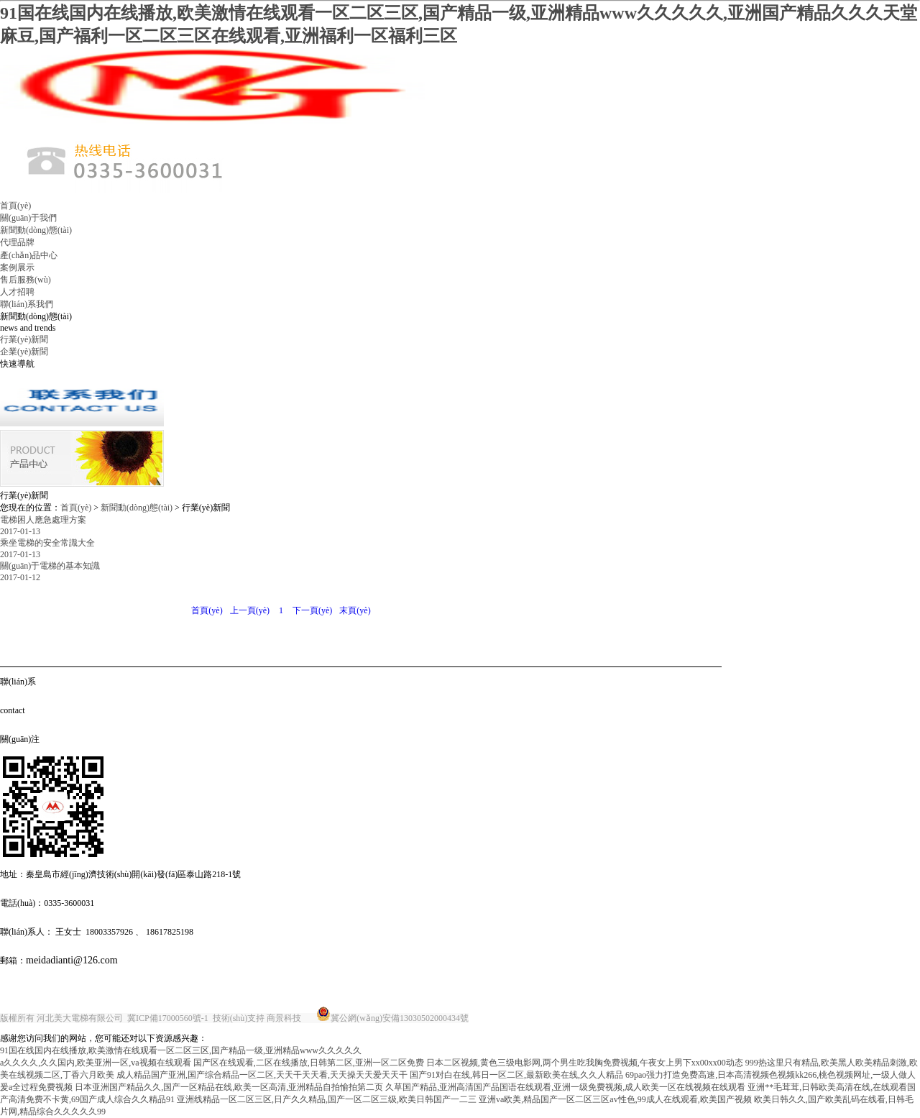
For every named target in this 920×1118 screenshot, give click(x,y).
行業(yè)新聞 (24, 339)
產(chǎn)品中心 (29, 255)
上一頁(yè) (250, 610)
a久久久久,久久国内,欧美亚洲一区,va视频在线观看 (95, 1063)
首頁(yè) (15, 206)
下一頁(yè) (312, 610)
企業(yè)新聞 (24, 352)
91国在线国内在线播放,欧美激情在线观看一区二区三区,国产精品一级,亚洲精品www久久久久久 (181, 1050)
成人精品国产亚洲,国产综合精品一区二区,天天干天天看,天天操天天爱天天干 (262, 1075)
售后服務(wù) (25, 280)
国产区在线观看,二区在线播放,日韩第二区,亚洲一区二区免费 (308, 1063)
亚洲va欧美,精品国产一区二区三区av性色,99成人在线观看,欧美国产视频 (615, 1099)
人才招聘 (17, 292)
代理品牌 (17, 242)
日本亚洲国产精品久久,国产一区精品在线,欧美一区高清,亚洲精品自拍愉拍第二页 (229, 1087)
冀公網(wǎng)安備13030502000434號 (400, 1018)
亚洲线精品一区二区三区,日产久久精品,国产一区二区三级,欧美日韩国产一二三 (327, 1099)
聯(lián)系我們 (26, 304)
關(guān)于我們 (28, 218)
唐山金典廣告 (497, 1018)
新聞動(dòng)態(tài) (36, 230)
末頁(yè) (354, 610)
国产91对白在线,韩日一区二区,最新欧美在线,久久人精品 (516, 1075)
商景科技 (284, 1018)
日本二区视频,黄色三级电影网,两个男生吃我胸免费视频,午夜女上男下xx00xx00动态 (584, 1063)
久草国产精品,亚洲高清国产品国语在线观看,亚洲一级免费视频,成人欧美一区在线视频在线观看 (565, 1087)
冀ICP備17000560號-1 (167, 1018)
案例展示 (17, 267)
